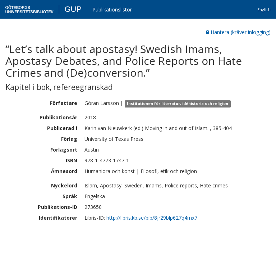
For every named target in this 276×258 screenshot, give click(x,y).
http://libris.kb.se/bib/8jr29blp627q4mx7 (151, 217)
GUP (73, 9)
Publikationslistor (112, 9)
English (264, 9)
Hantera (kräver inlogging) (238, 32)
